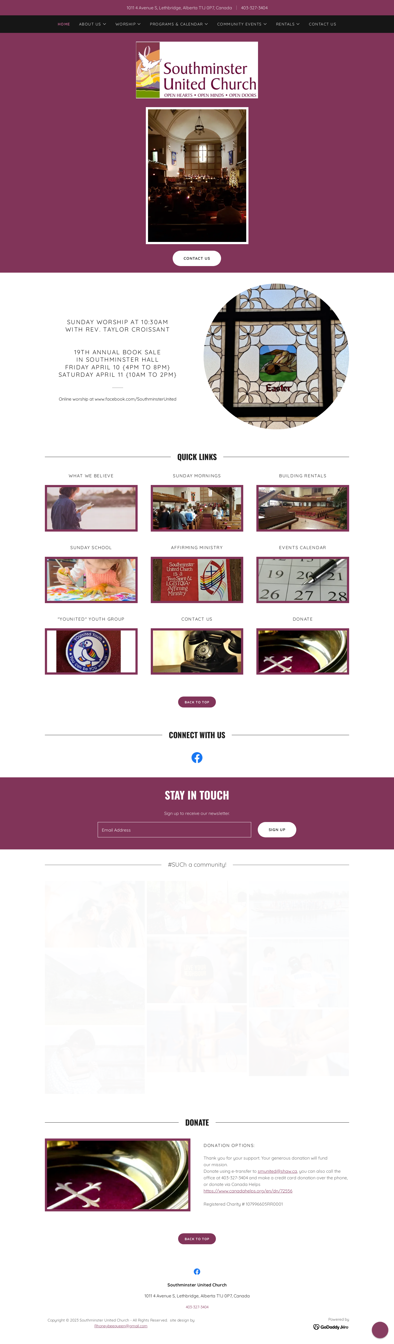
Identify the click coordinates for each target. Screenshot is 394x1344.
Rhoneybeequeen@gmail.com (120, 1325)
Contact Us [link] (322, 24)
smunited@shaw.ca (277, 1171)
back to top (197, 702)
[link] (197, 69)
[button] (93, 24)
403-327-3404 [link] (254, 7)
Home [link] (64, 24)
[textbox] (174, 829)
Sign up (277, 829)
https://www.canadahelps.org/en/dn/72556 (248, 1191)
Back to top (197, 1239)
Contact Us (197, 258)
